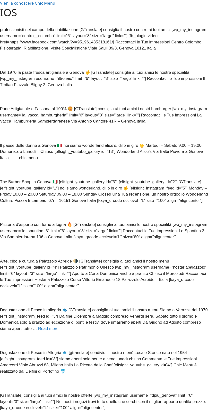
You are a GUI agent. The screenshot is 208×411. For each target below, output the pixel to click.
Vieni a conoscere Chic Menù (27, 3)
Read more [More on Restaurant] (48, 328)
